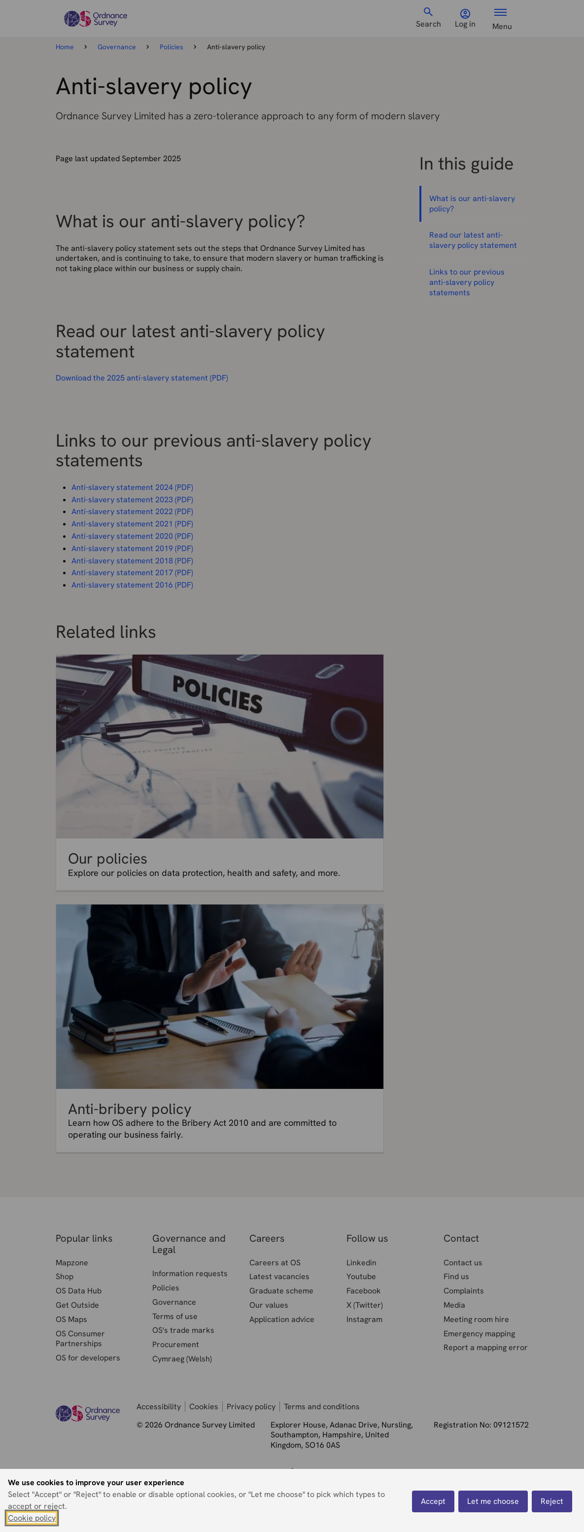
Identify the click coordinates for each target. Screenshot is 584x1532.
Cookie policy (32, 1518)
